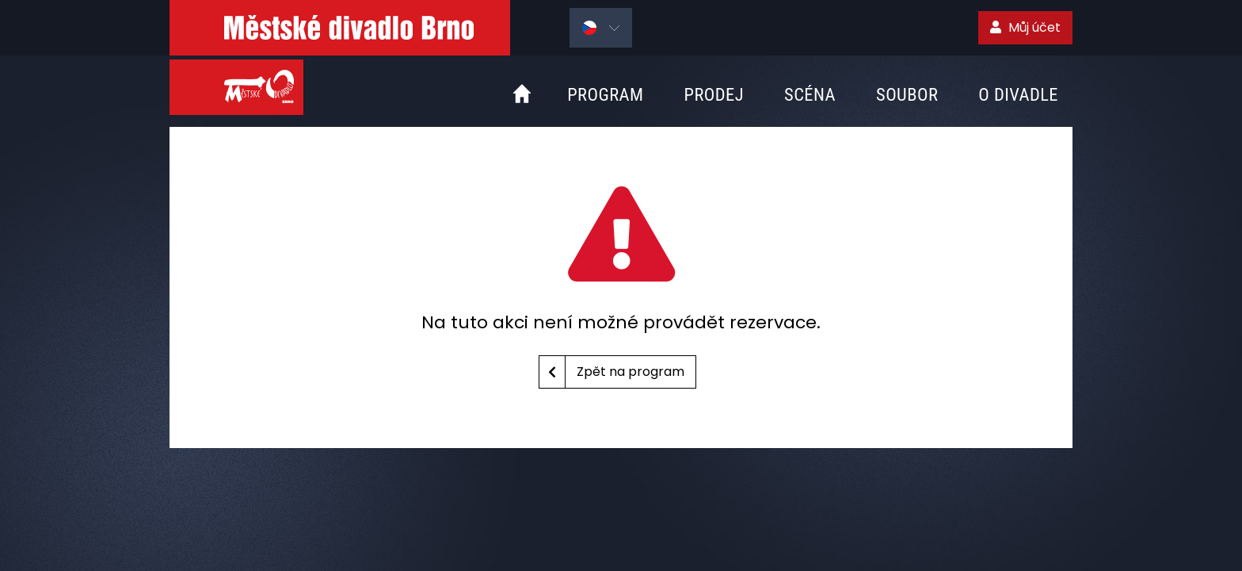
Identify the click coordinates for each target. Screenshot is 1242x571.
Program (605, 94)
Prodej (714, 94)
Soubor (907, 94)
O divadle (1018, 94)
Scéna (810, 94)
